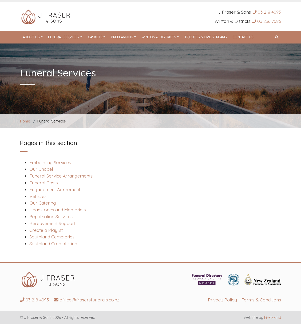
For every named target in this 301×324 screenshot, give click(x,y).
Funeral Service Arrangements (61, 176)
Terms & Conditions (261, 300)
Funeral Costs (43, 183)
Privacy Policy (222, 300)
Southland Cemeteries (52, 237)
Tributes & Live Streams (205, 37)
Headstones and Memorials (57, 210)
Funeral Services (66, 37)
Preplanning (122, 37)
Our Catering (42, 203)
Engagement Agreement (54, 189)
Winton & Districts (159, 37)
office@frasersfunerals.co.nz (86, 300)
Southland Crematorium (54, 243)
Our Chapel (41, 169)
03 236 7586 (266, 21)
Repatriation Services (51, 216)
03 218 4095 (267, 12)
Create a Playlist (46, 230)
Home (25, 121)
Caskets (95, 37)
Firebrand (272, 317)
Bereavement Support (52, 223)
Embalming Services (50, 162)
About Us (31, 37)
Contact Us (243, 37)
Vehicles (38, 196)
